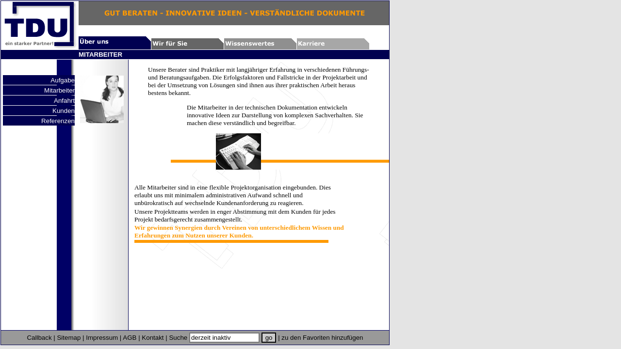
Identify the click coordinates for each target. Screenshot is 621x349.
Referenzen (58, 121)
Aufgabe (62, 80)
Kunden (63, 110)
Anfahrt (64, 100)
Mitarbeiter (59, 90)
